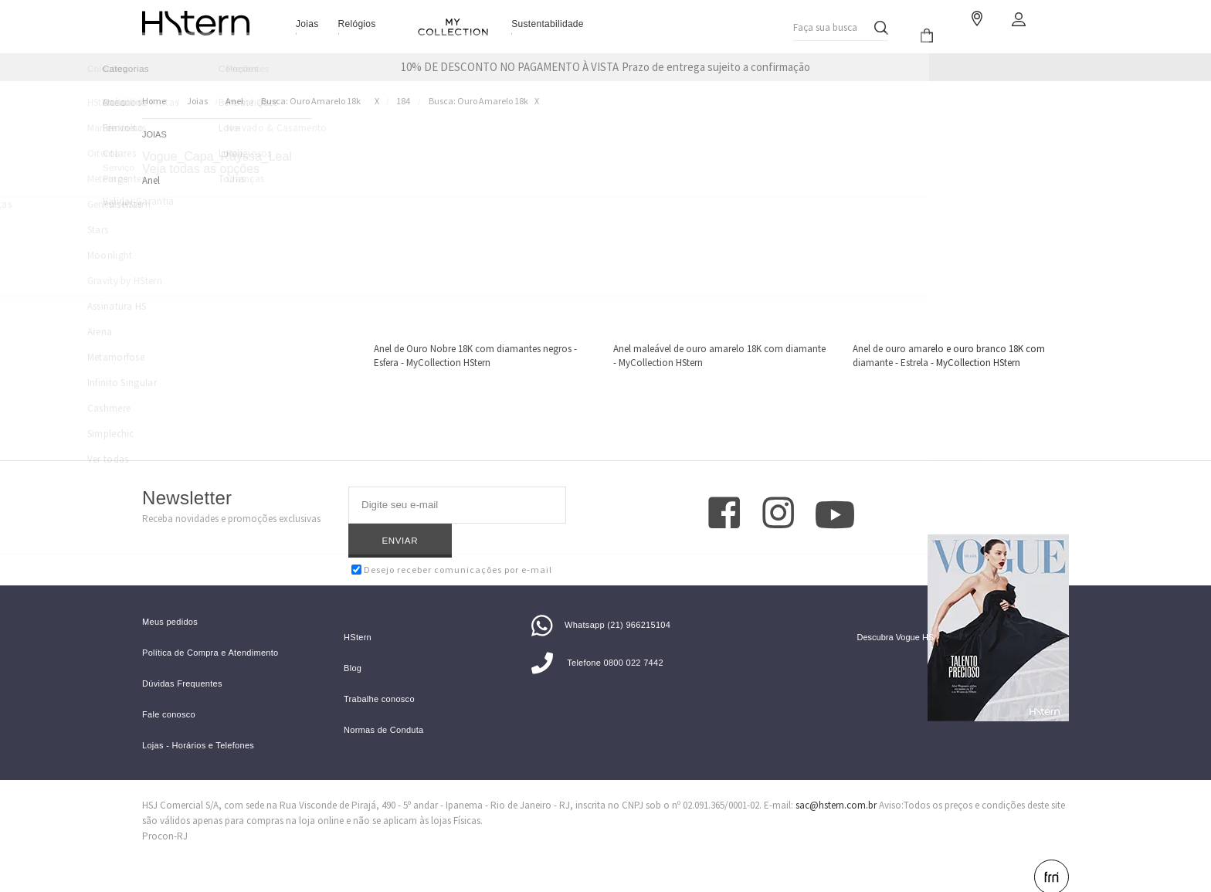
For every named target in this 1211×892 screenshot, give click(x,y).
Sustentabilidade (547, 24)
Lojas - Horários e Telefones (198, 721)
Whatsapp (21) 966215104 (600, 600)
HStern (357, 613)
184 (403, 101)
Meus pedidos (170, 598)
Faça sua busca (824, 23)
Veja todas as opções (201, 168)
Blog (352, 644)
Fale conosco (168, 691)
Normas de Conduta (384, 706)
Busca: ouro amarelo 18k (311, 101)
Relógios (357, 24)
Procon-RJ (165, 812)
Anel (234, 101)
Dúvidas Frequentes (182, 660)
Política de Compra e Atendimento (210, 629)
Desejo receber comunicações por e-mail (451, 535)
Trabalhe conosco (379, 675)
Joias (307, 24)
